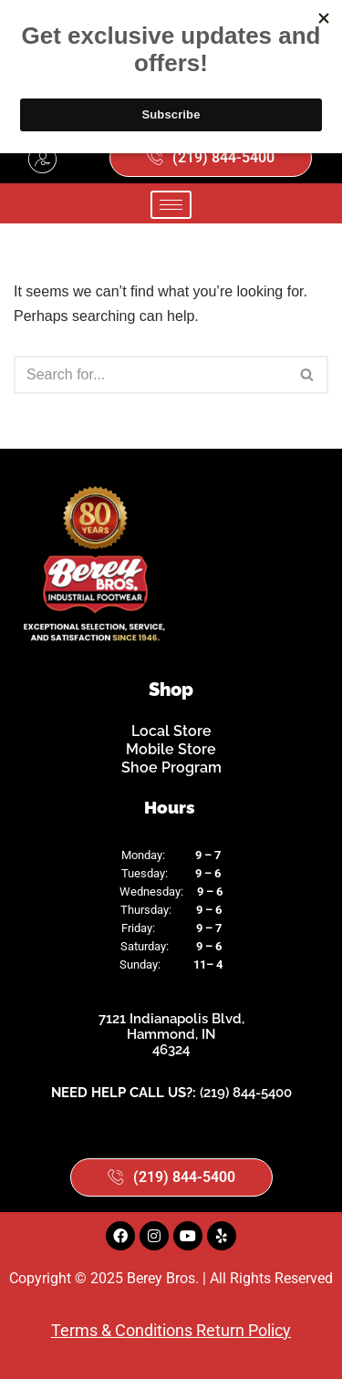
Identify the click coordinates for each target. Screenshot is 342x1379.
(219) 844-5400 (246, 1092)
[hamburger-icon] (171, 205)
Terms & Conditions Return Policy (171, 1330)
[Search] (150, 375)
